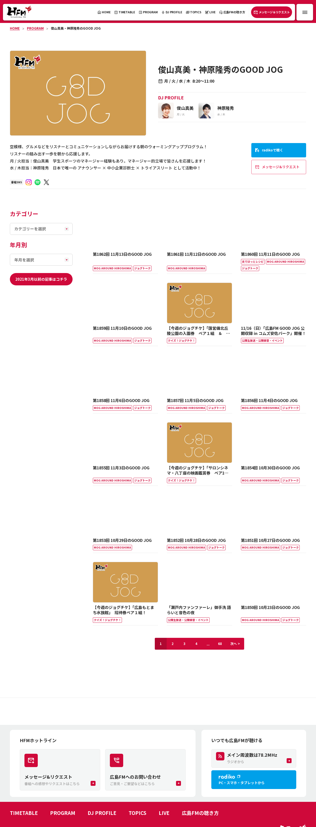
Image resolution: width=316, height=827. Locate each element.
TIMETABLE (24, 812)
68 (220, 643)
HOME (15, 28)
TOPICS (137, 812)
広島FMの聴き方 (200, 812)
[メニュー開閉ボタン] (304, 12)
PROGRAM (35, 28)
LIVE (164, 812)
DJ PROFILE (102, 812)
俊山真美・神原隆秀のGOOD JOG (76, 28)
